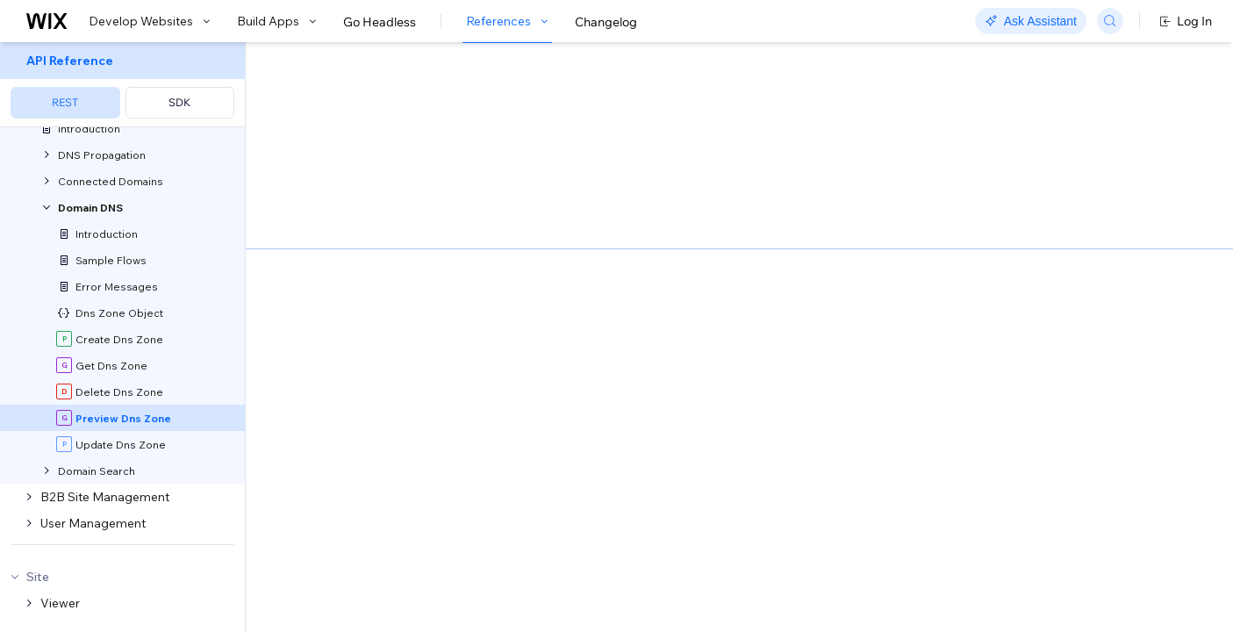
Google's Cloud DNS (661, 210)
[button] (354, 156)
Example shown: (887, 218)
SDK (179, 102)
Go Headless (379, 22)
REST (65, 102)
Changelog (606, 22)
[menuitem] (122, 84)
